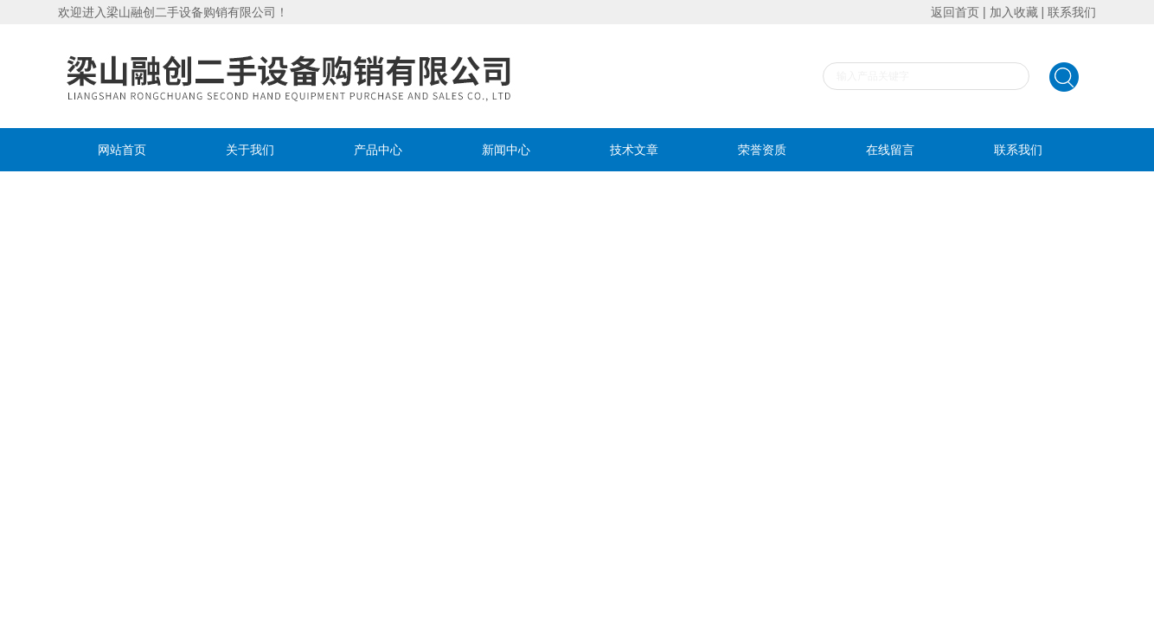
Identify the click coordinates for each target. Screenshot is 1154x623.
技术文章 (634, 150)
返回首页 (955, 12)
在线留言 (890, 150)
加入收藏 (1014, 12)
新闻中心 (506, 150)
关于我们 (250, 150)
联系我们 (1072, 12)
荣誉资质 (762, 150)
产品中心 (378, 150)
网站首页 (122, 150)
